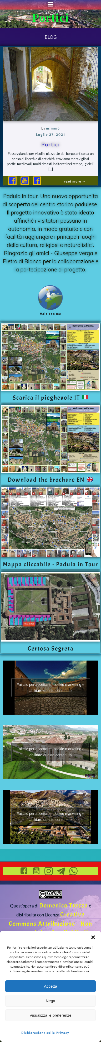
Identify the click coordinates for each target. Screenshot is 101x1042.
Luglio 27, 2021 (50, 134)
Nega (50, 1000)
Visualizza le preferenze (51, 1015)
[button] (93, 937)
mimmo (53, 128)
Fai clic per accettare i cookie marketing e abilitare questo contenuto (50, 687)
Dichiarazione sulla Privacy (45, 1033)
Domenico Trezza (63, 905)
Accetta (50, 986)
